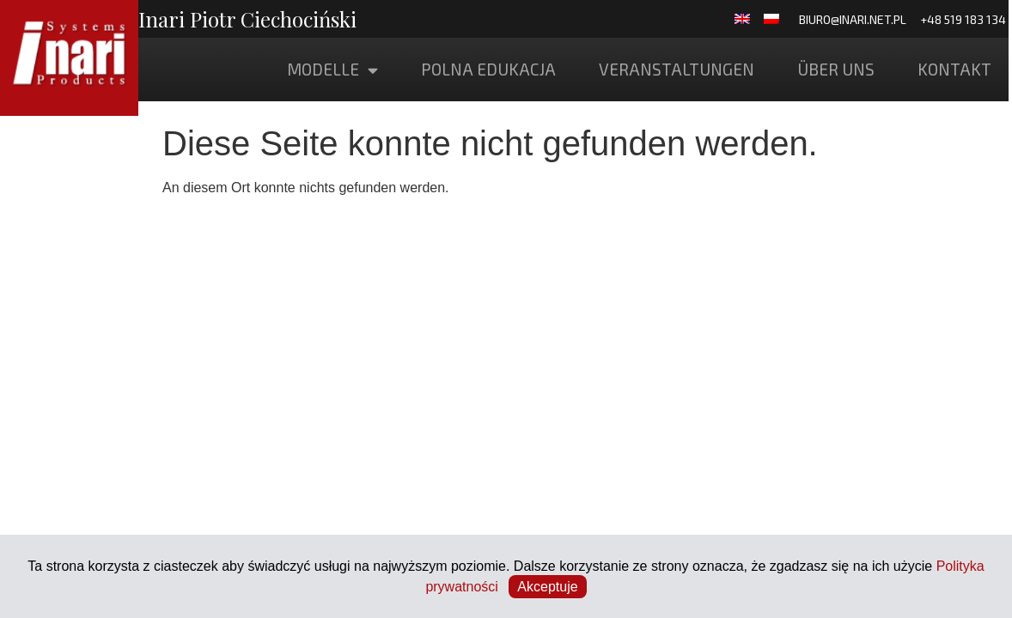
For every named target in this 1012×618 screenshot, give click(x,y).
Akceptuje (547, 586)
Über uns (836, 69)
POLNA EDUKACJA (488, 69)
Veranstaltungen (676, 69)
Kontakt (954, 69)
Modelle (332, 70)
